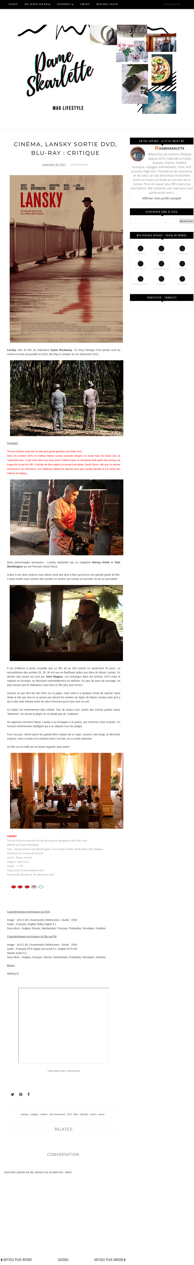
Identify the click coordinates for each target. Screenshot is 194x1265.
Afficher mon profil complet (161, 198)
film (76, 1114)
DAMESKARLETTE (171, 148)
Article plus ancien (110, 1259)
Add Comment (79, 164)
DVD (69, 1114)
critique (34, 1114)
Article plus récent (17, 1259)
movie (101, 1114)
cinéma (24, 1114)
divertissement (57, 1114)
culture (44, 1114)
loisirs (93, 1114)
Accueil (63, 1259)
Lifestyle (84, 1114)
